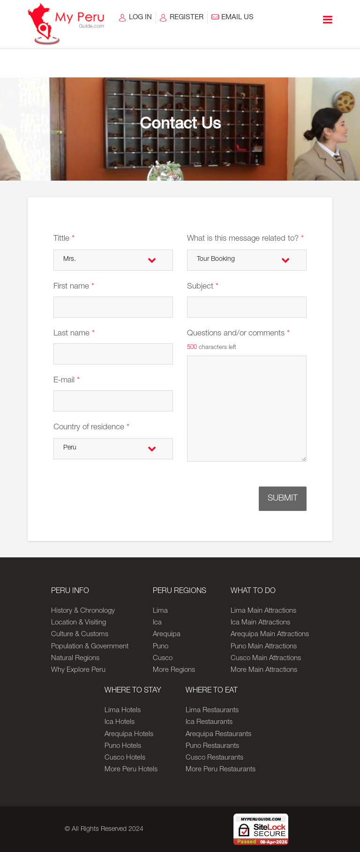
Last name (74, 334)
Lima (160, 611)
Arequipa (166, 634)
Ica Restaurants (209, 722)
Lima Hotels (123, 710)
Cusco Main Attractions (266, 658)
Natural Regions (75, 658)
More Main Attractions (264, 670)
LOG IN (140, 17)
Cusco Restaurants (214, 757)
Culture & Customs (79, 634)
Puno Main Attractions (264, 646)
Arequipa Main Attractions (270, 634)
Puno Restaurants (212, 746)
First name (73, 287)
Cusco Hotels (125, 757)
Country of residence (91, 428)
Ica (157, 622)
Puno (160, 646)
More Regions (174, 670)
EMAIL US (237, 17)
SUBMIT (283, 498)
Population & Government (89, 646)
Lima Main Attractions (263, 611)
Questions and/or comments (238, 334)
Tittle (64, 239)
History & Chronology (83, 611)
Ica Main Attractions (260, 622)
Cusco (162, 658)
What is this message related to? (245, 239)
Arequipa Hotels (129, 734)
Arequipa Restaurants (218, 734)
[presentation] (158, 495)
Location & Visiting (78, 622)
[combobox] (113, 260)
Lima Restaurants (212, 710)
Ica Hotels (120, 722)
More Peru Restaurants (220, 769)
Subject (202, 287)
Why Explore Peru (78, 670)
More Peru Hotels (131, 769)
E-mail (66, 381)
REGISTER (186, 17)
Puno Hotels (123, 746)
